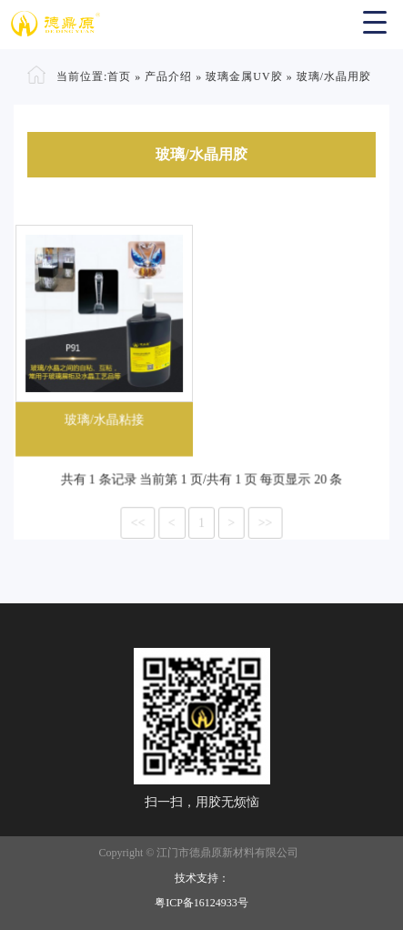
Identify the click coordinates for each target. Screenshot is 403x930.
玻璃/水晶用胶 (334, 76)
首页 (119, 76)
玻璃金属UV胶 (244, 76)
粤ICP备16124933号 (201, 902)
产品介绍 (168, 76)
